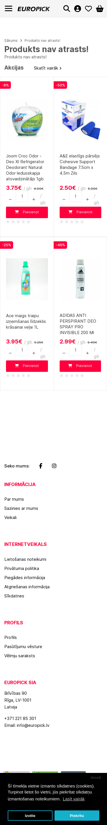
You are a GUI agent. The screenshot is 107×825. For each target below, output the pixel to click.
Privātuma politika (21, 568)
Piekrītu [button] (77, 816)
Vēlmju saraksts (19, 655)
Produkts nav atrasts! (42, 40)
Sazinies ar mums (21, 508)
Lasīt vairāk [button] (74, 798)
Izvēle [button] (30, 816)
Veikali (10, 517)
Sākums (11, 40)
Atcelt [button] (95, 777)
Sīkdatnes (14, 596)
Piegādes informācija (24, 577)
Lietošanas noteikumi (25, 559)
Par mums (14, 499)
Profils (10, 637)
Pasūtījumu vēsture (23, 646)
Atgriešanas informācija (27, 586)
